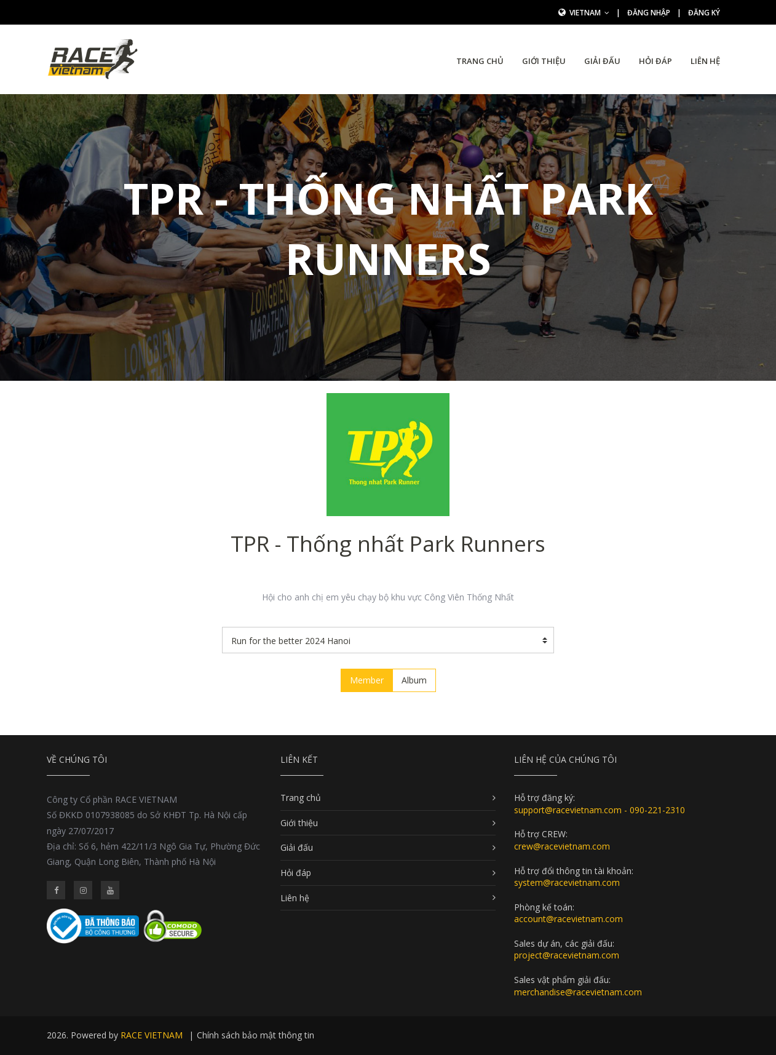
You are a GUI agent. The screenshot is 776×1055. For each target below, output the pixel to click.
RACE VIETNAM (152, 1035)
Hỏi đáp (655, 60)
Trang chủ (480, 60)
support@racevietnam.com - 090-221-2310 (599, 810)
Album (414, 680)
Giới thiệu (544, 60)
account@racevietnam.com (568, 919)
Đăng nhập (648, 12)
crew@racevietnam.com (562, 846)
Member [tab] (367, 680)
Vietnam (589, 12)
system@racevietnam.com (567, 882)
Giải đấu (602, 60)
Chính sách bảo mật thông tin (255, 1035)
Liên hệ (705, 60)
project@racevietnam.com (566, 955)
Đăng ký (704, 12)
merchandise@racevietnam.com (578, 992)
